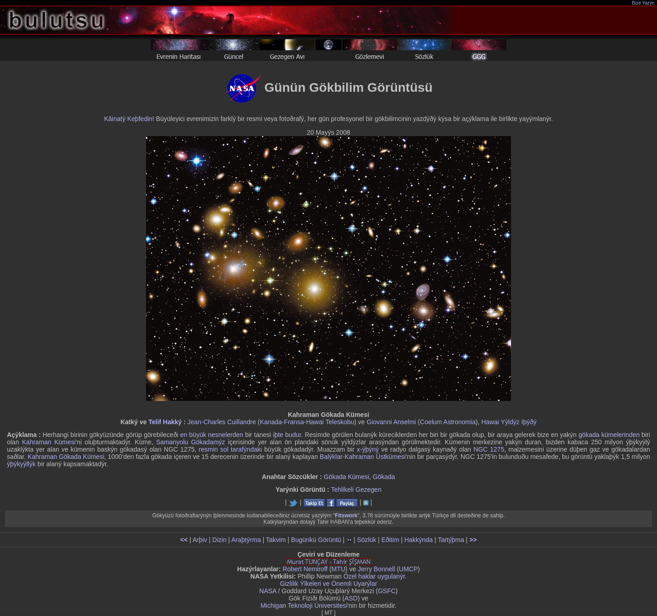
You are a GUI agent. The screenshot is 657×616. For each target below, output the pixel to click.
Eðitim (390, 539)
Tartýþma (451, 539)
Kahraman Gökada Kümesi (65, 456)
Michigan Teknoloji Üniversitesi (304, 605)
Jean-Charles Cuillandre (222, 422)
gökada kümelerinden (609, 434)
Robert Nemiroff (305, 569)
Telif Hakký (165, 422)
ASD (351, 598)
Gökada (384, 476)
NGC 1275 (489, 449)
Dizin (219, 539)
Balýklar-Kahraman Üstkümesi (363, 456)
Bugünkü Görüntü (316, 539)
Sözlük (366, 539)
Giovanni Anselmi (391, 422)
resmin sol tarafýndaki (230, 449)
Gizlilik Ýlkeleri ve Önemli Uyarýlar (328, 583)
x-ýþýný (368, 449)
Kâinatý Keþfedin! (129, 118)
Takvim (276, 539)
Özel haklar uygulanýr (374, 576)
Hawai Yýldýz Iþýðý (509, 422)
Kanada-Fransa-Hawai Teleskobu (307, 422)
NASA (267, 591)
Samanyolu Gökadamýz (190, 442)
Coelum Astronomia (447, 422)
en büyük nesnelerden (211, 434)
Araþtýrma (246, 539)
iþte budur (287, 434)
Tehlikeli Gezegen (356, 489)
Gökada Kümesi (346, 476)
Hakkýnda (418, 539)
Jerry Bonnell (376, 569)
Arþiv (200, 539)
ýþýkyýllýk (21, 464)
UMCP (408, 569)
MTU (338, 569)
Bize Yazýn (643, 2)
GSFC (387, 591)
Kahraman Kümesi (49, 442)
